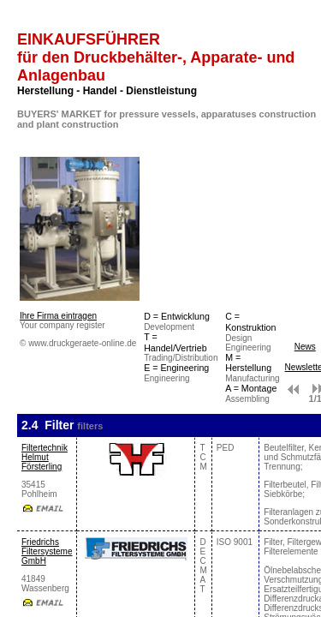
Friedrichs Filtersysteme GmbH (46, 551)
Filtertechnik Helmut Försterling (44, 457)
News (305, 346)
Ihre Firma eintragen (58, 315)
